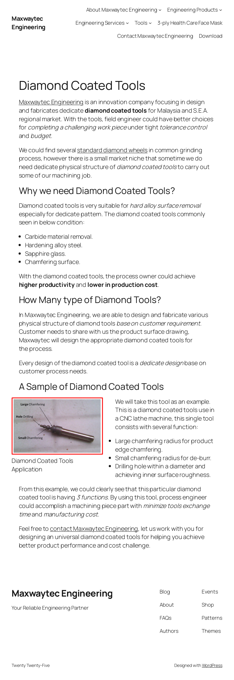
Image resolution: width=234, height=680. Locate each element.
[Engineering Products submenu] (220, 9)
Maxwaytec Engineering (28, 22)
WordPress (212, 665)
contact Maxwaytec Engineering (94, 528)
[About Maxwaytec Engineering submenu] (159, 9)
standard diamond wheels (112, 150)
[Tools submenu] (150, 22)
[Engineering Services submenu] (127, 22)
